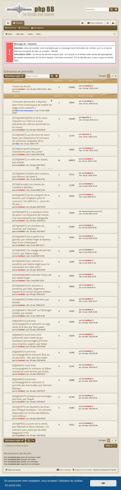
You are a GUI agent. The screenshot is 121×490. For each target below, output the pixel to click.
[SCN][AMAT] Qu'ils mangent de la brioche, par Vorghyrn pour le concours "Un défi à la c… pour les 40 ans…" (30, 199)
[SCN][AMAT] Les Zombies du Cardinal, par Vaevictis (28, 227)
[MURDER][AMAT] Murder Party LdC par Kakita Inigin (32, 276)
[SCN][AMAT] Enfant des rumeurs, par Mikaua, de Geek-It (30, 175)
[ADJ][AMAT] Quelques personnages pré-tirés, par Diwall (32, 397)
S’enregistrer (38, 28)
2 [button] (112, 75)
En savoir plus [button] (13, 485)
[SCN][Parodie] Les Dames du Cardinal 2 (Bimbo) (28, 186)
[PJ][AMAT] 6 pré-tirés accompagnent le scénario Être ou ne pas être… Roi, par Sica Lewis (31, 354)
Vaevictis (85, 117)
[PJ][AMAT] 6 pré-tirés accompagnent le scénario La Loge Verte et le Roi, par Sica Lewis (31, 324)
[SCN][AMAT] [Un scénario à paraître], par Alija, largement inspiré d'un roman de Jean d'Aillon (31, 288)
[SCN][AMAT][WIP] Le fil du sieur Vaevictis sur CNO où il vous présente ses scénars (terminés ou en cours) (31, 122)
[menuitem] (82, 23)
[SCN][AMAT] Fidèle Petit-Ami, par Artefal (30, 301)
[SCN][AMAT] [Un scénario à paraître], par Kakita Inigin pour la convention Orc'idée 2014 (30, 264)
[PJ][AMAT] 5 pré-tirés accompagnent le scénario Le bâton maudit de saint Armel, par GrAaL (31, 368)
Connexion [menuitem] (108, 23)
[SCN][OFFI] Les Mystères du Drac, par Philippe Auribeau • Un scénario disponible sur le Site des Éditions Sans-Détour (31, 411)
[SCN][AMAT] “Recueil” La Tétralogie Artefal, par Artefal (31, 311)
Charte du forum (21, 86)
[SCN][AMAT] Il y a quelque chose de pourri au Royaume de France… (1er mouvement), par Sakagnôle (31, 215)
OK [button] (103, 483)
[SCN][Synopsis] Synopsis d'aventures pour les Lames (27, 150)
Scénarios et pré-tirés (18, 71)
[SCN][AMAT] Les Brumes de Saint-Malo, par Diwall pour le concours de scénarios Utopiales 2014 (31, 137)
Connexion (25, 28)
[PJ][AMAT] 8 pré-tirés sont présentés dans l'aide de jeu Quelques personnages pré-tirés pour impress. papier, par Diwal (30, 339)
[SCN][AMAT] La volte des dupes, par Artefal (30, 161)
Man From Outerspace (24, 110)
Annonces (16, 91)
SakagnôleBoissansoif (91, 211)
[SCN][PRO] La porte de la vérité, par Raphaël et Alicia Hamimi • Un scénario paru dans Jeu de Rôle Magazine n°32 (30, 428)
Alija (17, 144)
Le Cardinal (20, 89)
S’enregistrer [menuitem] (113, 23)
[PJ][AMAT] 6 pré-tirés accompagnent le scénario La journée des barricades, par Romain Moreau (32, 384)
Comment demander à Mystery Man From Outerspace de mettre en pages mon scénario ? (32, 104)
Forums (19, 23)
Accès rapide (8, 23)
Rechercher (11, 28)
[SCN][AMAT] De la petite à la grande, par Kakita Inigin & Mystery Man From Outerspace (31, 239)
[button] (115, 76)
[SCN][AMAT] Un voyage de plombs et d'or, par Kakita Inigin (31, 252)
